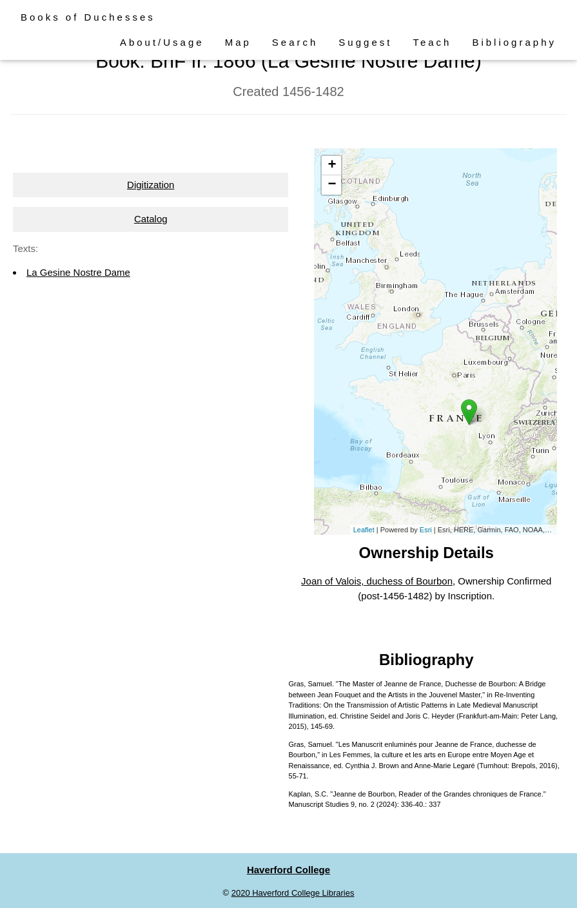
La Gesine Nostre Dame (78, 272)
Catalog (151, 218)
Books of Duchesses (88, 17)
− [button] (332, 185)
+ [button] (332, 165)
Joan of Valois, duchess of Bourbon (377, 580)
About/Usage (162, 42)
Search (295, 42)
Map (238, 42)
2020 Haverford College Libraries (293, 893)
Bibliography (514, 42)
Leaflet (364, 530)
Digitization (150, 184)
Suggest (365, 42)
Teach (432, 42)
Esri (426, 530)
